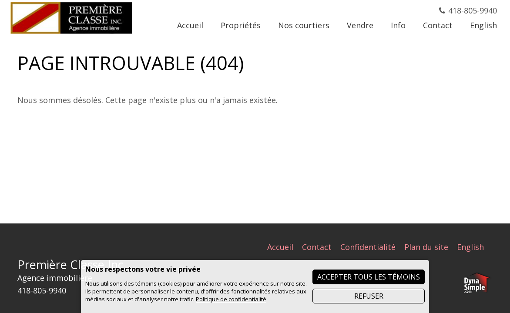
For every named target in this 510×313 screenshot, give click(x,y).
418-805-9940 (472, 10)
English (470, 247)
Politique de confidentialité (231, 299)
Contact (317, 247)
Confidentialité (368, 247)
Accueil (280, 247)
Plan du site (426, 247)
